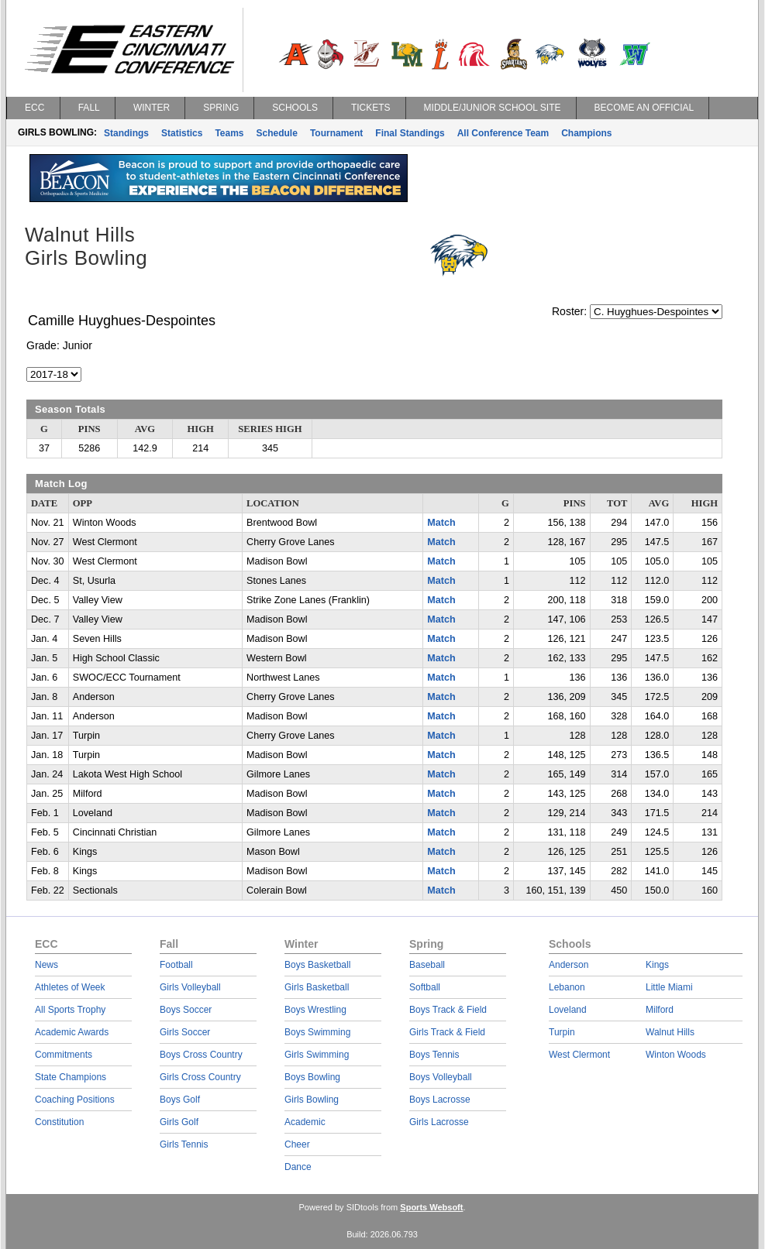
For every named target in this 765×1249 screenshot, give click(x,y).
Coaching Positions (75, 1099)
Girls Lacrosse (439, 1122)
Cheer (297, 1144)
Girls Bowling (311, 1099)
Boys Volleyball (440, 1077)
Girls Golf (179, 1122)
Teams (229, 133)
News (46, 964)
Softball (424, 987)
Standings (126, 133)
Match (441, 522)
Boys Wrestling (315, 1009)
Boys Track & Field (448, 1009)
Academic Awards (72, 1032)
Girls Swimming (316, 1054)
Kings (657, 964)
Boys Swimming (317, 1032)
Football (176, 964)
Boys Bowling (312, 1077)
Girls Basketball (316, 987)
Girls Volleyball (190, 987)
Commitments (63, 1054)
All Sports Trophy (70, 1009)
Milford (660, 1009)
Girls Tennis (184, 1144)
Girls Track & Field (447, 1032)
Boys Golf (180, 1099)
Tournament (336, 133)
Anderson (568, 964)
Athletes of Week (70, 987)
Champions (586, 133)
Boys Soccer (186, 1009)
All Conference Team (503, 133)
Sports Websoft (431, 1207)
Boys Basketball (317, 964)
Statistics (181, 133)
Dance (298, 1167)
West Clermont (579, 1054)
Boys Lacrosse (439, 1099)
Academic (305, 1122)
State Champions (70, 1077)
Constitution (59, 1122)
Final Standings (409, 133)
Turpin (562, 1032)
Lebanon (567, 987)
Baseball (427, 964)
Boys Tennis (434, 1054)
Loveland (568, 1009)
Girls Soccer (185, 1032)
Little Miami (669, 987)
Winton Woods (676, 1054)
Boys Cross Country (201, 1054)
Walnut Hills (670, 1032)
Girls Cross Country (200, 1077)
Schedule (277, 133)
